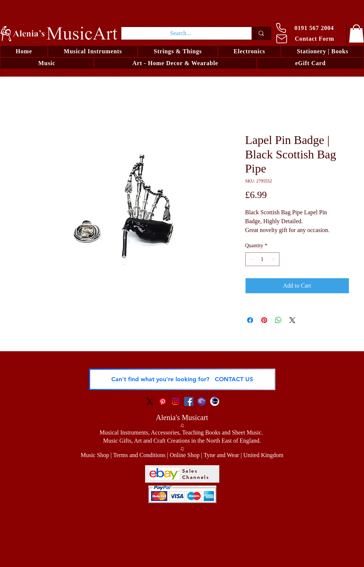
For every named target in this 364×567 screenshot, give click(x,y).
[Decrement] (251, 259)
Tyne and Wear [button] (221, 455)
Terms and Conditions (139, 455)
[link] (356, 33)
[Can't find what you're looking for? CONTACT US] (182, 379)
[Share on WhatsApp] (278, 320)
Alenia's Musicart (182, 417)
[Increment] (273, 259)
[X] (149, 401)
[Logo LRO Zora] (201, 401)
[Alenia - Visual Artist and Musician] (214, 401)
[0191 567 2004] (308, 28)
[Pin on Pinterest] (264, 320)
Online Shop (184, 455)
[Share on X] (292, 320)
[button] (177, 51)
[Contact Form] (309, 38)
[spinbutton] (262, 259)
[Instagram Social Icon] (175, 401)
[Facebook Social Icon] (188, 401)
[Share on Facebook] (250, 320)
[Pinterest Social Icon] (162, 401)
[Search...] (180, 33)
